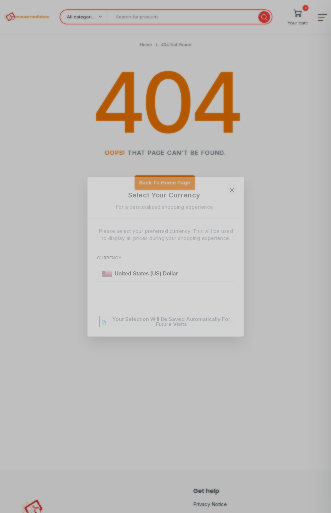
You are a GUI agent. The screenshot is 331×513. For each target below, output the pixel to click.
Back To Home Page (164, 182)
